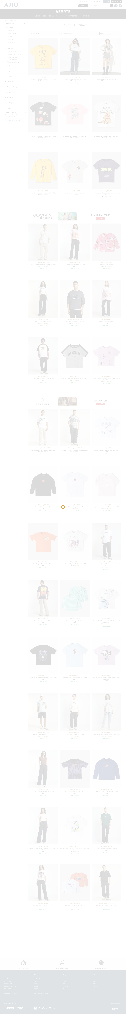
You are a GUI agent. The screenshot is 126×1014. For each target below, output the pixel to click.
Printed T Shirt (13, 20)
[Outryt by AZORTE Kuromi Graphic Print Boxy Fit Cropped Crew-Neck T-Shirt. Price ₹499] (106, 660)
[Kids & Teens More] (90, 16)
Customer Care (96, 1)
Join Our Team (7, 981)
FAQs (35, 981)
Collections (66, 991)
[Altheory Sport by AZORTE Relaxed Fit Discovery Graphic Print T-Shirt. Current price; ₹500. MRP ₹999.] (43, 432)
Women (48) (12, 33)
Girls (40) (11, 36)
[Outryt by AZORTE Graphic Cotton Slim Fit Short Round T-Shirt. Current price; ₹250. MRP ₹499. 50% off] (75, 360)
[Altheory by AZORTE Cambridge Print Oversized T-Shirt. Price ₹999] (106, 830)
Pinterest (94, 986)
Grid (60, 33)
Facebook (94, 978)
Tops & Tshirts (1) (14, 62)
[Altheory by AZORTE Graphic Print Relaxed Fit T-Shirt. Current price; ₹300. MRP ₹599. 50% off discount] (43, 716)
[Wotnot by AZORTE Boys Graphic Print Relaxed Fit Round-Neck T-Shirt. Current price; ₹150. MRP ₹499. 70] (106, 174)
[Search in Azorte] (100, 5)
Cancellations (37, 986)
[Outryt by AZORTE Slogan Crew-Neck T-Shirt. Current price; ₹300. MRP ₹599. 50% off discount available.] (43, 303)
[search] (111, 5)
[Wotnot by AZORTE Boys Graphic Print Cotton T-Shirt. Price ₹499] (43, 546)
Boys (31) (12, 39)
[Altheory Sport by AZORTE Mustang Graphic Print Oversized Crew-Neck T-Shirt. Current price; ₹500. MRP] (106, 547)
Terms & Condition (8, 983)
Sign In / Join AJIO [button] (84, 1)
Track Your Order (38, 978)
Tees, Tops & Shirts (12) (16, 54)
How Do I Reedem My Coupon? (41, 993)
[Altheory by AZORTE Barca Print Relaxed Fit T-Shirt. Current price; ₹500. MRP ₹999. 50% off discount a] (75, 716)
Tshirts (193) (12, 51)
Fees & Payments (8, 988)
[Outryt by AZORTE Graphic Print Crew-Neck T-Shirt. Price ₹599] (75, 247)
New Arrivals (66, 986)
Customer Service (38, 991)
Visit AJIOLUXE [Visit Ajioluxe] (116, 1)
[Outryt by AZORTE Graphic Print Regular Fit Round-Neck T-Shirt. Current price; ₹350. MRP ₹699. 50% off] (106, 716)
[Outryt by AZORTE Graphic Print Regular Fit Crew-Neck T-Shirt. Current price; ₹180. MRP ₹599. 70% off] (75, 544)
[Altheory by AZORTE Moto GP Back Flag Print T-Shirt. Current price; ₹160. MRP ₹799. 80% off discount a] (75, 174)
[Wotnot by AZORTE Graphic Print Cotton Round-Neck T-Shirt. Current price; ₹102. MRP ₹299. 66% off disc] (43, 60)
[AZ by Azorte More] (59, 16)
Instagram (94, 981)
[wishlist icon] (116, 5)
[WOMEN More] (41, 16)
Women (65, 981)
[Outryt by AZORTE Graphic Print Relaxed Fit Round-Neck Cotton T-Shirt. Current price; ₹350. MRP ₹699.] (75, 831)
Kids (64, 983)
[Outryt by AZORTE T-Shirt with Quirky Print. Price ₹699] (106, 303)
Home (5, 20)
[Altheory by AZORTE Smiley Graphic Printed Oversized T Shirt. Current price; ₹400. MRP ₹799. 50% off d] (43, 247)
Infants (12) (12, 42)
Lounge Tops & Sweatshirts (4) (13, 58)
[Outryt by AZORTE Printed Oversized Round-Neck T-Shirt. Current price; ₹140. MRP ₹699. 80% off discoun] (75, 117)
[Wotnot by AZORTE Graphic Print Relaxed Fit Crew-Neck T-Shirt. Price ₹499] (43, 660)
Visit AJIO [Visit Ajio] (106, 1)
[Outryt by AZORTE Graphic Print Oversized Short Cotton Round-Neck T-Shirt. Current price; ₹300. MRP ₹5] (106, 361)
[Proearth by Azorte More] (78, 16)
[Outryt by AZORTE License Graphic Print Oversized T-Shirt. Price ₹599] (106, 432)
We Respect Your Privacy (10, 986)
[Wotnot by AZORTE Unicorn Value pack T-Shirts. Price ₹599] (75, 603)
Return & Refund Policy (10, 991)
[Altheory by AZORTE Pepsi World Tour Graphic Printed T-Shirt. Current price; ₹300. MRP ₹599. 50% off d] (75, 489)
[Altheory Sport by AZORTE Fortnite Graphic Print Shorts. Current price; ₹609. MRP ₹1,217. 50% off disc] (75, 303)
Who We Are (7, 978)
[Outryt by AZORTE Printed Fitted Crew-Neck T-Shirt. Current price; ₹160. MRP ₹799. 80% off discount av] (106, 60)
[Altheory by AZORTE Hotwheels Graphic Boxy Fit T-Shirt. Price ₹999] (43, 360)
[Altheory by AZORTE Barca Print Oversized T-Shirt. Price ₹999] (43, 603)
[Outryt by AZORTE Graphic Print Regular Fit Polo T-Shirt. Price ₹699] (43, 773)
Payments (36, 988)
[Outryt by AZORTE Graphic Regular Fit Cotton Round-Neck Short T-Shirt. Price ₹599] (43, 831)
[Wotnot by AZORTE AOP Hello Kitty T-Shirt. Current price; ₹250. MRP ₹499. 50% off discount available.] (106, 247)
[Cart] (120, 5)
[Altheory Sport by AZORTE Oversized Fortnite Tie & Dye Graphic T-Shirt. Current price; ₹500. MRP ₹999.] (75, 432)
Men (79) (11, 30)
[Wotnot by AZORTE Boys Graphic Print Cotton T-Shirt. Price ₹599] (75, 773)
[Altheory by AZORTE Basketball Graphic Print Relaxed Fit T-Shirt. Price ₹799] (43, 489)
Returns (36, 983)
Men (64, 978)
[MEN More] (47, 16)
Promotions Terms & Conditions (12, 993)
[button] (16, 23)
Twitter (94, 983)
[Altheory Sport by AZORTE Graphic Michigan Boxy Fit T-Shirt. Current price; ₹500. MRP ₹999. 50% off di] (106, 887)
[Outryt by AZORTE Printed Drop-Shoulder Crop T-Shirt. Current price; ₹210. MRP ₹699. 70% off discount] (75, 61)
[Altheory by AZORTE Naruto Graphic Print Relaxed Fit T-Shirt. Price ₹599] (75, 660)
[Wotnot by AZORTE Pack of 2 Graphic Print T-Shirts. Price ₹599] (75, 887)
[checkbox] (16, 30)
